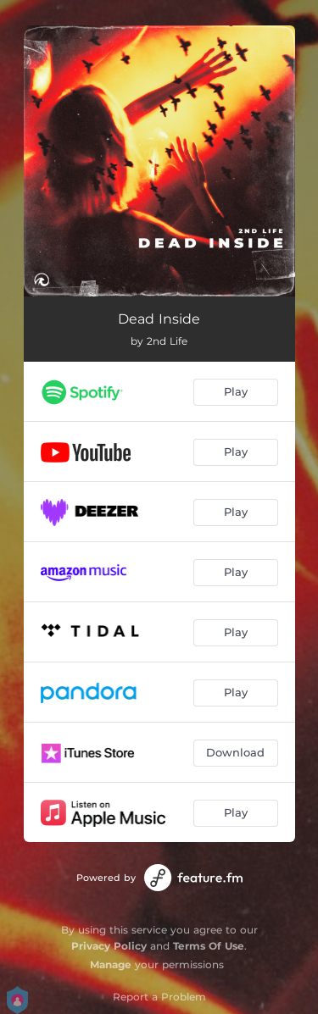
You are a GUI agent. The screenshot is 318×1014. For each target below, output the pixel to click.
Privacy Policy (109, 945)
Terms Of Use (208, 945)
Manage (110, 964)
